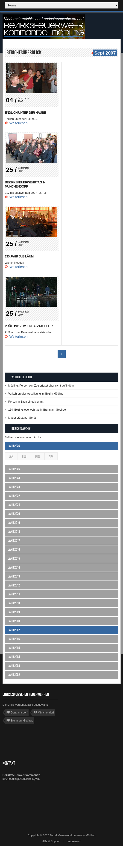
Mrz (37, 456)
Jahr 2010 (14, 603)
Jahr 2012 (14, 585)
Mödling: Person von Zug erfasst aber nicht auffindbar (41, 385)
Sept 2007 (104, 53)
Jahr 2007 (14, 630)
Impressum (74, 841)
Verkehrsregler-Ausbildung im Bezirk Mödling (35, 393)
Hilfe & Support (51, 841)
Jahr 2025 (14, 469)
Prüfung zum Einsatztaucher (29, 326)
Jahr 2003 (14, 666)
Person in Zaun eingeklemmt (26, 401)
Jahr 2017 (14, 540)
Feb (24, 456)
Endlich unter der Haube (25, 112)
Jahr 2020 (14, 514)
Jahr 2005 (14, 648)
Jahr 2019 (14, 523)
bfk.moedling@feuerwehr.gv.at (21, 778)
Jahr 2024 (14, 478)
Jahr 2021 (14, 505)
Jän (11, 456)
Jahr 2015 (14, 558)
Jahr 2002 (14, 675)
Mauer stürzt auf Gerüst (22, 417)
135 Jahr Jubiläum (19, 256)
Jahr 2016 (14, 549)
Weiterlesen (18, 123)
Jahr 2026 (14, 446)
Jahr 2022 (14, 496)
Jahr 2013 (14, 576)
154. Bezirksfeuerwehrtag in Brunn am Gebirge (37, 409)
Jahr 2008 (14, 621)
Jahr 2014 (14, 567)
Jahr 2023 (14, 487)
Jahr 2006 (14, 639)
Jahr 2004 (14, 657)
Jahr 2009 (14, 612)
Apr (51, 456)
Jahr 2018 (14, 532)
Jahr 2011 (14, 594)
